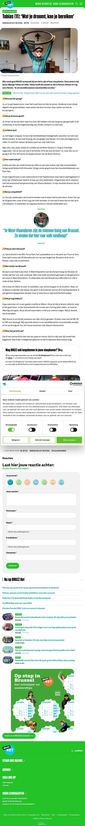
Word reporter (43, 3)
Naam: (9, 522)
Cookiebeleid (62, 815)
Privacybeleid (74, 815)
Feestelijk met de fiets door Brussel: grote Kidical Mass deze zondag (45, 660)
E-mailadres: (11, 537)
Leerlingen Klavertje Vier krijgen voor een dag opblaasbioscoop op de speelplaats (45, 628)
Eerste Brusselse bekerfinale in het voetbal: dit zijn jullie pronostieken (45, 617)
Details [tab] (42, 391)
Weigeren (16, 440)
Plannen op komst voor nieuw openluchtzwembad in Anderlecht (30, 587)
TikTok (5, 785)
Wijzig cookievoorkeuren (42, 818)
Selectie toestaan (42, 440)
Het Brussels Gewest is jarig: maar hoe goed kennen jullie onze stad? (45, 650)
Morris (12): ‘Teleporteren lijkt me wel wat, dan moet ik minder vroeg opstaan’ (46, 93)
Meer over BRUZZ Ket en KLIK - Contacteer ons (22, 815)
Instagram (7, 783)
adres (10, 358)
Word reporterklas (12, 801)
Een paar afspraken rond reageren (15, 468)
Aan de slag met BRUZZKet (14, 798)
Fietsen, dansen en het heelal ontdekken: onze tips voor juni (28, 592)
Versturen (13, 565)
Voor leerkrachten (63, 3)
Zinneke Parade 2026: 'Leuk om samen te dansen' (23, 608)
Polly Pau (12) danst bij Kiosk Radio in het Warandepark (26, 598)
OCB (53, 815)
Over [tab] (70, 391)
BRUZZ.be (46, 815)
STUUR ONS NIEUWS (13, 760)
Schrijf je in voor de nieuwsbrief (18, 804)
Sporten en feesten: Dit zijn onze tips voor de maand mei (39, 640)
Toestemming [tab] (15, 391)
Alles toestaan (69, 440)
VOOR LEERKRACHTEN (14, 793)
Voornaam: (11, 510)
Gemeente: (11, 552)
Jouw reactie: (12, 491)
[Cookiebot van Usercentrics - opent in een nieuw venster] (71, 384)
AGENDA (7, 769)
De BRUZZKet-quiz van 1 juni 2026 (17, 603)
